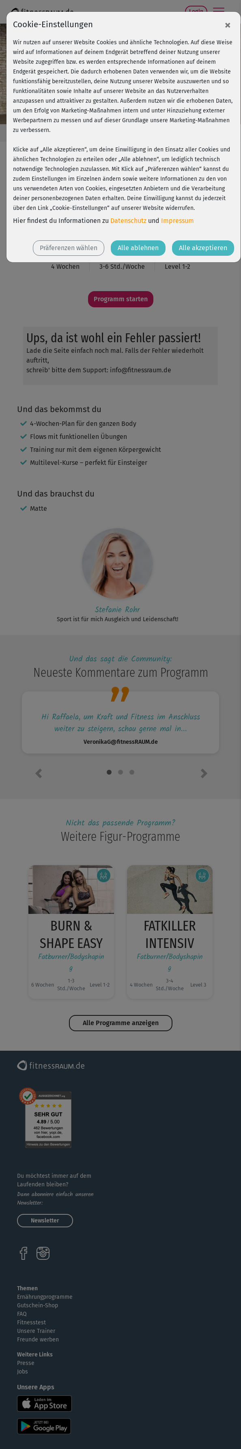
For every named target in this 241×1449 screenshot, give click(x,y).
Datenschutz (128, 221)
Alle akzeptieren (203, 248)
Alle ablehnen (138, 248)
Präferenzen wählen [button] (68, 248)
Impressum (177, 221)
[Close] (227, 24)
